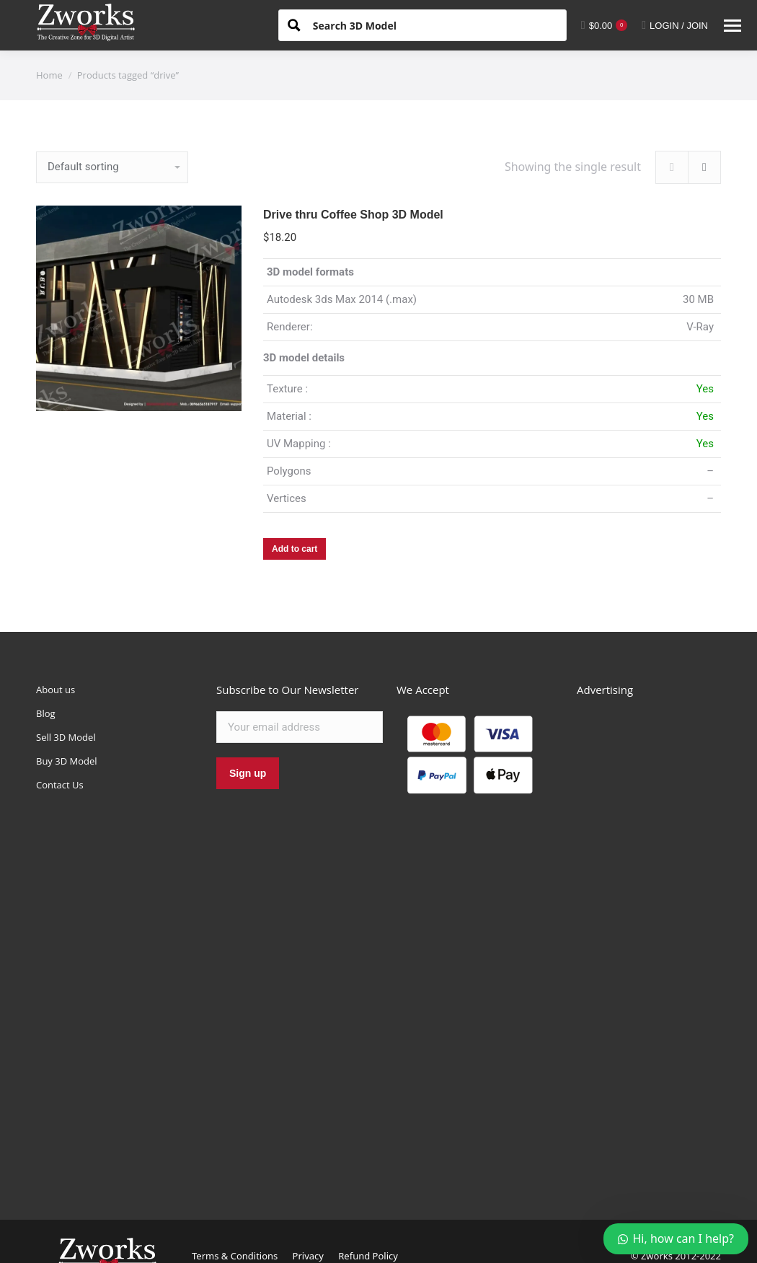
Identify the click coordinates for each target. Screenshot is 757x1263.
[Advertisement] (649, 942)
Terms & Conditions (235, 1255)
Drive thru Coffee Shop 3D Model (353, 214)
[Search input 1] (434, 24)
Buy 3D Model (66, 760)
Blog (46, 713)
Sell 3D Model (66, 737)
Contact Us (60, 784)
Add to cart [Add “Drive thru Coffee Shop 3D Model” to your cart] (294, 549)
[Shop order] (112, 167)
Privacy (308, 1255)
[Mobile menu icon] (732, 25)
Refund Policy (368, 1255)
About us (55, 689)
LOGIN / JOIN (675, 25)
